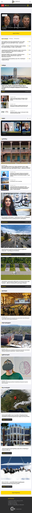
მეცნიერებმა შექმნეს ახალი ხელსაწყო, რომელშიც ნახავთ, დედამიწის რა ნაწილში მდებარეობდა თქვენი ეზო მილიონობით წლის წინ (13, 55)
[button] (3, 15)
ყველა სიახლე (16, 33)
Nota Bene (4, 286)
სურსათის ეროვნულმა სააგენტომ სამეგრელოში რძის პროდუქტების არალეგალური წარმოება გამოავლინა (19, 106)
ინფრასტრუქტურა (6, 322)
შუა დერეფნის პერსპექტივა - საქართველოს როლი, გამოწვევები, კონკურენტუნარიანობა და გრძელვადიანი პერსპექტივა (16, 218)
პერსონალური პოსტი (6, 254)
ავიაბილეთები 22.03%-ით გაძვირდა (16, 181)
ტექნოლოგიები (6, 354)
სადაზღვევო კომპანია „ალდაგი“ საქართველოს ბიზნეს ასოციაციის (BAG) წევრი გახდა (19, 112)
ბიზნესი (4, 65)
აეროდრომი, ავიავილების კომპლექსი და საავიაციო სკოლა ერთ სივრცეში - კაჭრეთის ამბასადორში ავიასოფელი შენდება (16, 282)
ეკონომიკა (4, 139)
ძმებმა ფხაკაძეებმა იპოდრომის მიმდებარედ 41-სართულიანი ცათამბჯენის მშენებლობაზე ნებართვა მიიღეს (15, 87)
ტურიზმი (3, 453)
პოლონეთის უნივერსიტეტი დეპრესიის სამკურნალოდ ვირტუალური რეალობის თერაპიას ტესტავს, (15, 382)
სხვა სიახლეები (6, 387)
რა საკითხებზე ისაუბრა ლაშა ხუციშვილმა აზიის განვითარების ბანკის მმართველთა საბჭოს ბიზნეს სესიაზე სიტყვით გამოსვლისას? (15, 319)
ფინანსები (4, 290)
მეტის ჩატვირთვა (16, 492)
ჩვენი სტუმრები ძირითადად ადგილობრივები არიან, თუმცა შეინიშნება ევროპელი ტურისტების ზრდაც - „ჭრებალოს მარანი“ (13, 42)
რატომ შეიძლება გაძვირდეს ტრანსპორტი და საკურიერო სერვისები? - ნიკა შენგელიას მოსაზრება (14, 250)
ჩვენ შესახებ (11, 498)
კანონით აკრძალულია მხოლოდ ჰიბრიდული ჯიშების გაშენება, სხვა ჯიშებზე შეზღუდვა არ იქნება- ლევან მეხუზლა (14, 46)
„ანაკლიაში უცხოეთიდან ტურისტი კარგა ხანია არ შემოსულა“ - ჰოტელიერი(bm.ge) (14, 59)
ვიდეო (3, 118)
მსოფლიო (4, 419)
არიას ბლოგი (5, 222)
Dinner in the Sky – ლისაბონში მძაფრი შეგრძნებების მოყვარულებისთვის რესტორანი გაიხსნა (13, 483)
